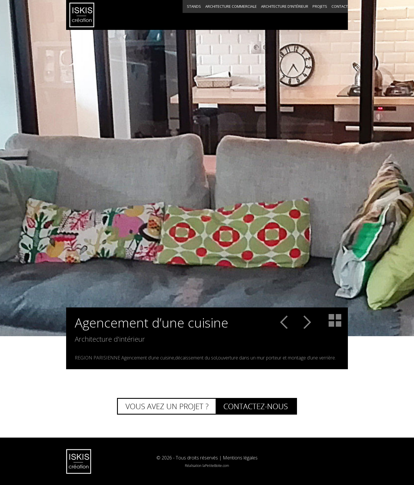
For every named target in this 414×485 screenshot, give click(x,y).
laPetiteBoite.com (215, 465)
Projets (281, 15)
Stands (125, 15)
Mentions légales (240, 458)
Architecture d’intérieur (232, 15)
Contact (325, 15)
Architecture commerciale (175, 15)
